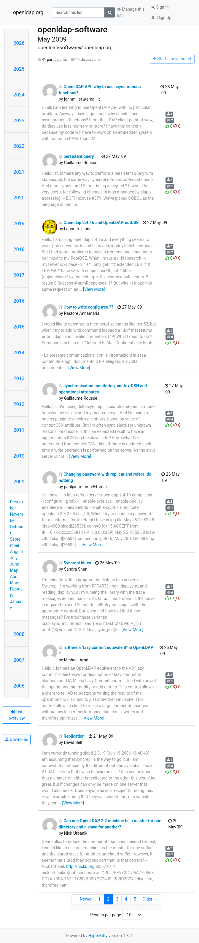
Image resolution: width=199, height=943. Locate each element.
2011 (19, 430)
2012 (19, 404)
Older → (150, 899)
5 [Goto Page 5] (135, 899)
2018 (19, 249)
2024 (19, 95)
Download (16, 739)
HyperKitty (98, 935)
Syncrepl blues (75, 563)
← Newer (83, 899)
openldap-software (72, 29)
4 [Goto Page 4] (126, 899)
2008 (19, 634)
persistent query (76, 156)
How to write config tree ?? (86, 307)
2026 (19, 43)
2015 (19, 327)
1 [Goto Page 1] (99, 899)
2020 (19, 198)
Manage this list (130, 12)
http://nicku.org (80, 866)
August (16, 551)
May (14, 570)
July (13, 557)
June (14, 564)
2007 (19, 660)
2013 (19, 378)
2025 (19, 69)
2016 (19, 301)
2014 (19, 352)
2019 (19, 223)
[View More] (94, 289)
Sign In (160, 7)
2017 (19, 275)
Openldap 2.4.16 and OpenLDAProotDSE (98, 222)
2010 (19, 456)
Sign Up (161, 17)
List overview (16, 714)
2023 (19, 120)
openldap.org (28, 12)
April (14, 576)
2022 (19, 146)
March (16, 582)
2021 (19, 172)
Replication (72, 736)
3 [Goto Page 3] (117, 899)
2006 (19, 686)
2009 (19, 482)
